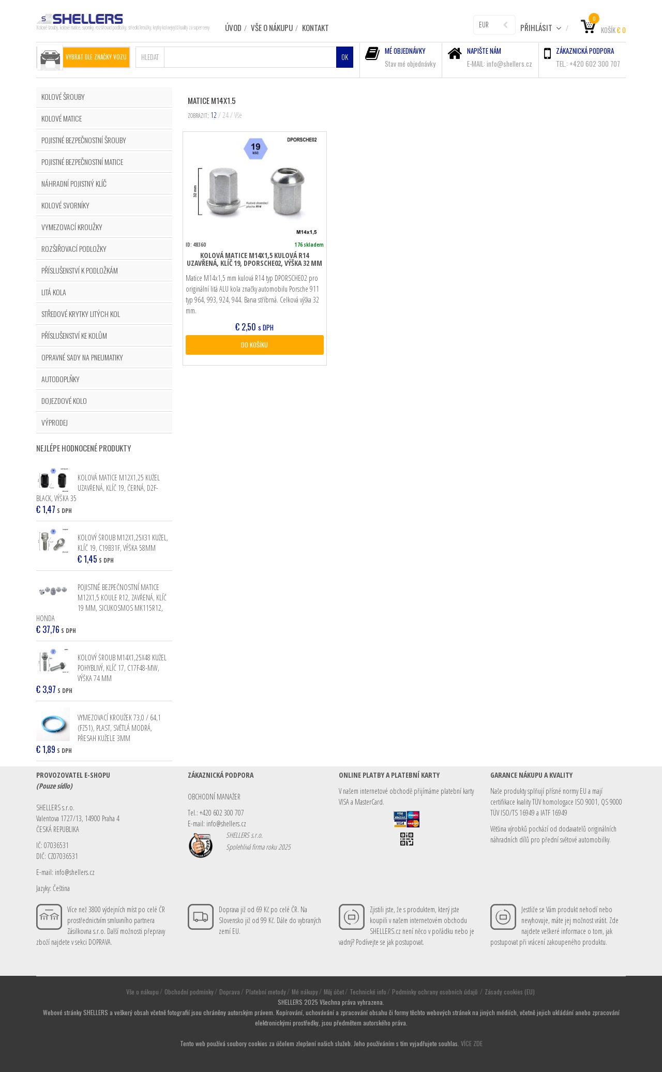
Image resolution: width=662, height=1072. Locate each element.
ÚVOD (233, 27)
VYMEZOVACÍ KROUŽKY (71, 226)
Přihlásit (541, 27)
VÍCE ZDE (472, 1043)
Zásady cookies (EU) (510, 991)
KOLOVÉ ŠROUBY (63, 96)
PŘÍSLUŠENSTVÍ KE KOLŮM (74, 335)
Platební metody (266, 991)
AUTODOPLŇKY (60, 378)
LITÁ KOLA (53, 291)
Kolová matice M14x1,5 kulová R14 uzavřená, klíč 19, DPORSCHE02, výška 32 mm (254, 259)
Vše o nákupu (272, 27)
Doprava (229, 991)
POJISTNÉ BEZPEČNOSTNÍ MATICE (82, 161)
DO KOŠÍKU (254, 344)
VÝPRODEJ (54, 422)
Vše (238, 115)
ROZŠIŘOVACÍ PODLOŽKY (74, 248)
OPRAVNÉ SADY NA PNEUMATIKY (82, 357)
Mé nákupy (305, 991)
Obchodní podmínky (189, 991)
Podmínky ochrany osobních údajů (435, 991)
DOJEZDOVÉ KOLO (64, 400)
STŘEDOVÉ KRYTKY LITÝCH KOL (80, 313)
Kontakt (315, 27)
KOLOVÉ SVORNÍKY (65, 205)
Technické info (368, 991)
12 (213, 115)
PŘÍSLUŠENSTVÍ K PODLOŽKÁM (79, 270)
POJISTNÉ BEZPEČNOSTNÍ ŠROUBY (83, 139)
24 (225, 115)
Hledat (150, 57)
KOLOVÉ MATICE (61, 118)
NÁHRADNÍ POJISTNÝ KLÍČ (74, 183)
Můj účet (334, 991)
